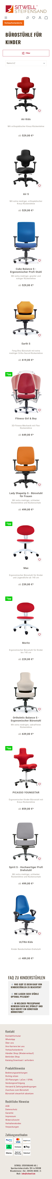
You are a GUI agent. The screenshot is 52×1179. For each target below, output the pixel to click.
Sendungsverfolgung (15, 1083)
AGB (7, 1106)
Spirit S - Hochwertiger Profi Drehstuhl (26, 869)
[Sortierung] (26, 63)
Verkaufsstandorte (13, 23)
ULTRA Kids (26, 942)
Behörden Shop (12, 1057)
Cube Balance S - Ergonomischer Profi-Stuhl (26, 270)
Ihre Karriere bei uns (15, 1046)
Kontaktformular (13, 1036)
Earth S (26, 343)
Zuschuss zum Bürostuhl (17, 1090)
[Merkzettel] (34, 17)
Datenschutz (11, 1109)
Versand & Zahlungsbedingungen (20, 1087)
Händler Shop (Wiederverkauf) (19, 1053)
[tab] (28, 985)
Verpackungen (12, 1127)
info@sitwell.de (28, 1173)
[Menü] (6, 17)
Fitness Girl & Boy (26, 418)
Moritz (26, 642)
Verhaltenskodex (13, 1123)
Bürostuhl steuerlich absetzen (19, 1093)
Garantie (9, 1113)
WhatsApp (10, 1039)
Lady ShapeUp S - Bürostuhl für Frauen (26, 495)
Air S (26, 194)
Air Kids (26, 119)
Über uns (9, 1043)
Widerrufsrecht (12, 1120)
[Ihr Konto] (40, 17)
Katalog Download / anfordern (19, 1060)
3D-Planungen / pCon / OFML (19, 1080)
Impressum (10, 1116)
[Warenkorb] (46, 17)
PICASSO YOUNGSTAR (26, 792)
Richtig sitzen (11, 1076)
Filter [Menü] (26, 52)
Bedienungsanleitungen (16, 1073)
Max (26, 568)
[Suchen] (27, 17)
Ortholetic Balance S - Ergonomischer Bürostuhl (26, 719)
